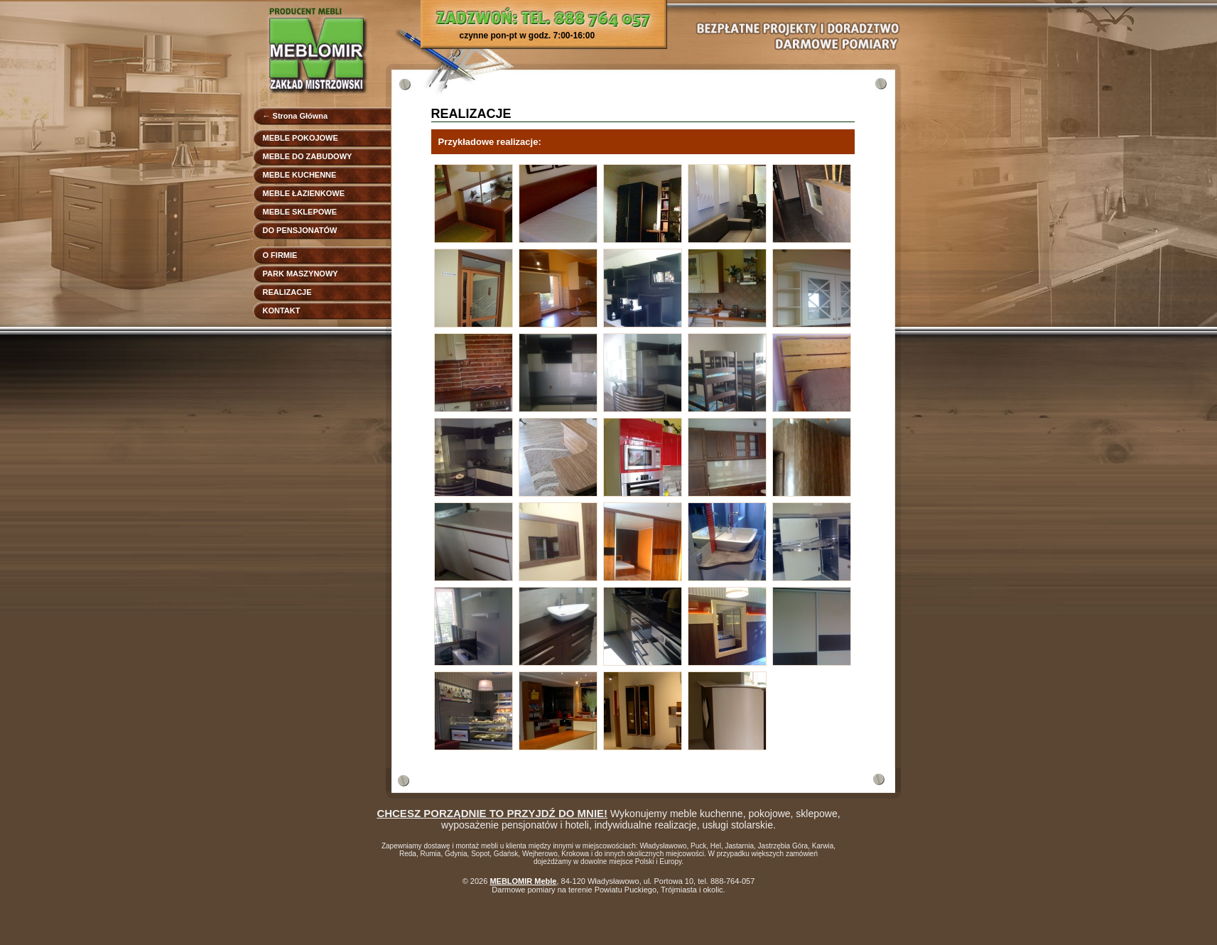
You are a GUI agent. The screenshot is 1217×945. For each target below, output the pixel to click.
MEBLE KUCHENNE (300, 175)
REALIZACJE (287, 292)
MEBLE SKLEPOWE (300, 211)
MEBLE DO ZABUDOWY (307, 156)
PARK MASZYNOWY (300, 273)
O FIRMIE (280, 255)
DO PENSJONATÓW (300, 230)
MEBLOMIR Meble (522, 881)
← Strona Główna (295, 116)
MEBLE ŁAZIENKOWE (304, 193)
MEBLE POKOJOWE (300, 138)
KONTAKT (282, 310)
